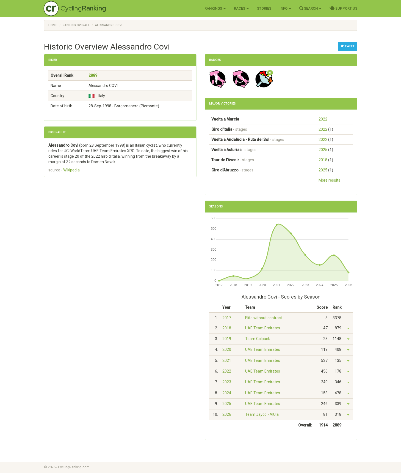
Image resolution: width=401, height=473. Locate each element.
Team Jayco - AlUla (262, 414)
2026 (226, 414)
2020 (226, 349)
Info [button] (285, 8)
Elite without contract (263, 318)
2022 (323, 119)
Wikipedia (71, 170)
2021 (226, 360)
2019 (226, 339)
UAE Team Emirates (262, 328)
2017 (226, 318)
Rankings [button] (215, 8)
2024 (226, 393)
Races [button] (241, 8)
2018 (323, 160)
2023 (226, 382)
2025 (323, 149)
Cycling (83, 8)
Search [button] (310, 8)
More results (329, 180)
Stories (264, 8)
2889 (93, 75)
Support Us (343, 8)
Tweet (348, 46)
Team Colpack (257, 339)
